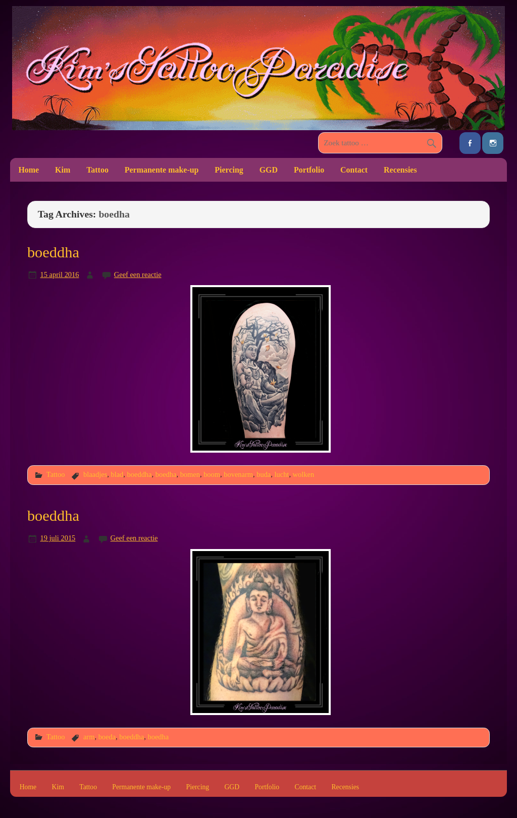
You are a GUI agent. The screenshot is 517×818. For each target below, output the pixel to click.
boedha (166, 474)
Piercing (229, 170)
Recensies (400, 170)
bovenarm (238, 474)
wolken (304, 474)
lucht (282, 474)
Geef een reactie (138, 274)
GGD (269, 170)
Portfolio (309, 170)
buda (263, 474)
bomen (190, 474)
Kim (62, 170)
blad (117, 474)
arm (88, 737)
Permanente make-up (162, 170)
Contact (354, 170)
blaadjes (95, 474)
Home (28, 170)
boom (211, 474)
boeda (107, 737)
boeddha (53, 252)
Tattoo (97, 170)
